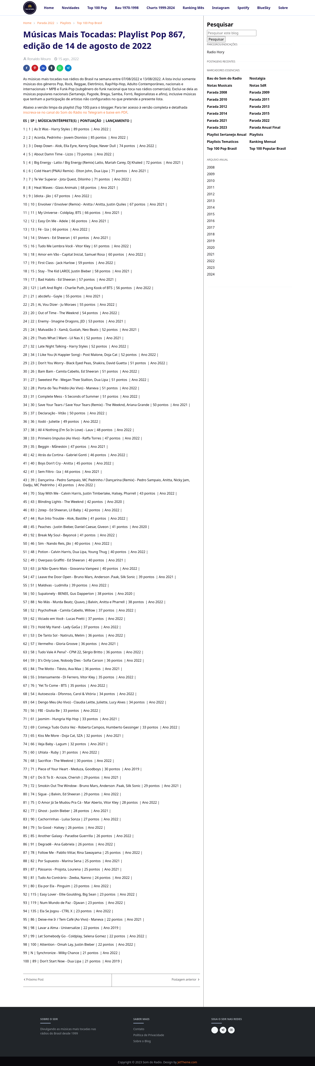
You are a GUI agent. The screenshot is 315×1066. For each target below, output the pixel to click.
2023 (211, 267)
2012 (211, 194)
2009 (211, 174)
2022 (211, 261)
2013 (211, 200)
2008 (211, 167)
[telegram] (223, 1030)
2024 (211, 274)
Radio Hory (215, 52)
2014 (211, 207)
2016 (211, 220)
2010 (211, 180)
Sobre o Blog (142, 1041)
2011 (211, 187)
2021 (211, 254)
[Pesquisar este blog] (231, 33)
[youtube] (231, 1030)
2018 (211, 234)
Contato (138, 1029)
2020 (211, 247)
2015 (211, 214)
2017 (211, 227)
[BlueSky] (214, 1030)
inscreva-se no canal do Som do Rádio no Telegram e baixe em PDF (75, 112)
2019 (211, 241)
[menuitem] (49, 7)
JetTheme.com (187, 1062)
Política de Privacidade (148, 1035)
